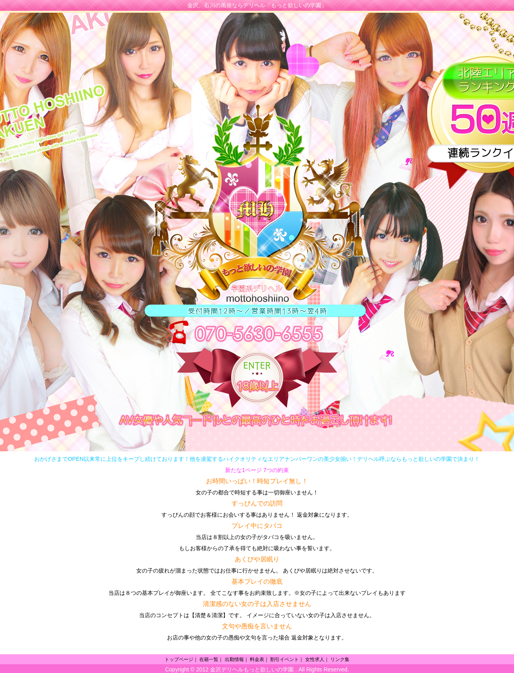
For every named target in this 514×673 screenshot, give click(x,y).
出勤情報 (234, 659)
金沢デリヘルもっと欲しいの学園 (252, 669)
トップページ (179, 659)
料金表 (257, 659)
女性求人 (314, 659)
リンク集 (339, 659)
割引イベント (284, 659)
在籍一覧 (208, 659)
